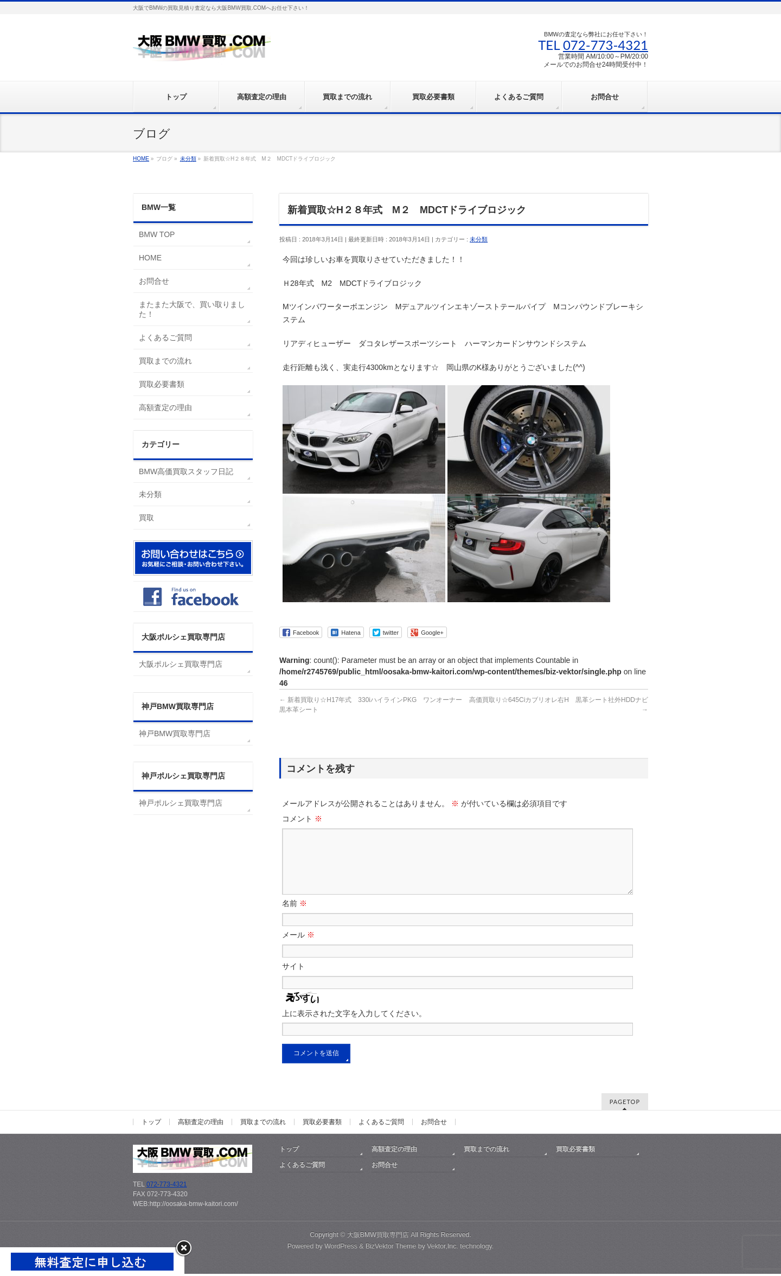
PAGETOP (625, 1103)
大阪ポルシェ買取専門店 (180, 664)
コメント (302, 818)
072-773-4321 (605, 45)
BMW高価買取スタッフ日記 (186, 471)
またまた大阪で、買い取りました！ (192, 309)
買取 (146, 517)
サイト (293, 979)
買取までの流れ (165, 360)
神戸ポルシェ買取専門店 (180, 803)
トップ (151, 1124)
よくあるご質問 (165, 337)
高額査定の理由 (165, 407)
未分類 (479, 239)
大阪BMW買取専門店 (378, 1237)
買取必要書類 (161, 384)
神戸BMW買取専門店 (174, 733)
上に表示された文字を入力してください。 (354, 1026)
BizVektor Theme (391, 1248)
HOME (150, 257)
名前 (294, 916)
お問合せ (154, 281)
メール (298, 947)
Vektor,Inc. (442, 1248)
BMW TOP (157, 234)
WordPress (340, 1248)
